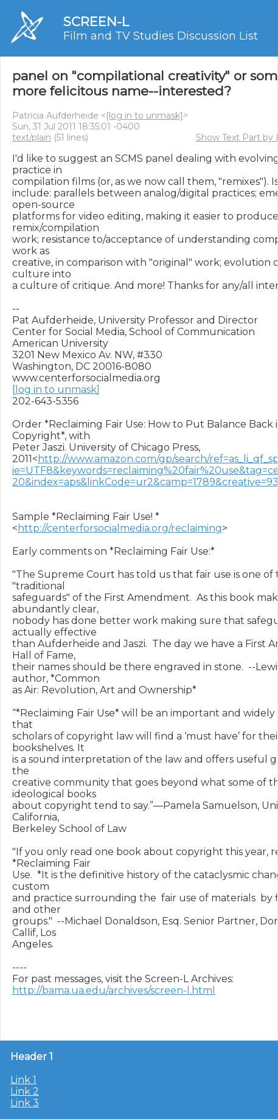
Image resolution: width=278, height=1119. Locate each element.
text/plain (31, 137)
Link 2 (24, 1091)
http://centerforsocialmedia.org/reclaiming (120, 528)
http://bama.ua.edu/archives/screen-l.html (113, 990)
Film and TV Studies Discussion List (160, 36)
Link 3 (24, 1103)
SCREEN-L (96, 21)
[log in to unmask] (144, 115)
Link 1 (23, 1080)
